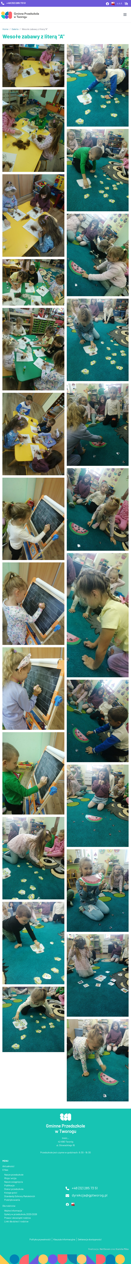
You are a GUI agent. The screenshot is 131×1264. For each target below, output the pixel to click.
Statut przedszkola (13, 1189)
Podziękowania (12, 1199)
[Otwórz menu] (125, 14)
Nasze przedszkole (13, 1174)
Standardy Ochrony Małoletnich (19, 1196)
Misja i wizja (10, 1178)
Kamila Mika (122, 1249)
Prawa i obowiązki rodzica (17, 1217)
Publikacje (9, 1185)
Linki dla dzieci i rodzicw (16, 1221)
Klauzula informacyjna (64, 1239)
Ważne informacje (13, 1210)
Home (5, 29)
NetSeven (105, 1249)
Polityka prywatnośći (40, 1239)
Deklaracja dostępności (90, 1239)
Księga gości (10, 1192)
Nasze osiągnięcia (13, 1181)
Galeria (15, 29)
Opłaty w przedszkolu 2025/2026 (20, 1214)
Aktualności (8, 1166)
